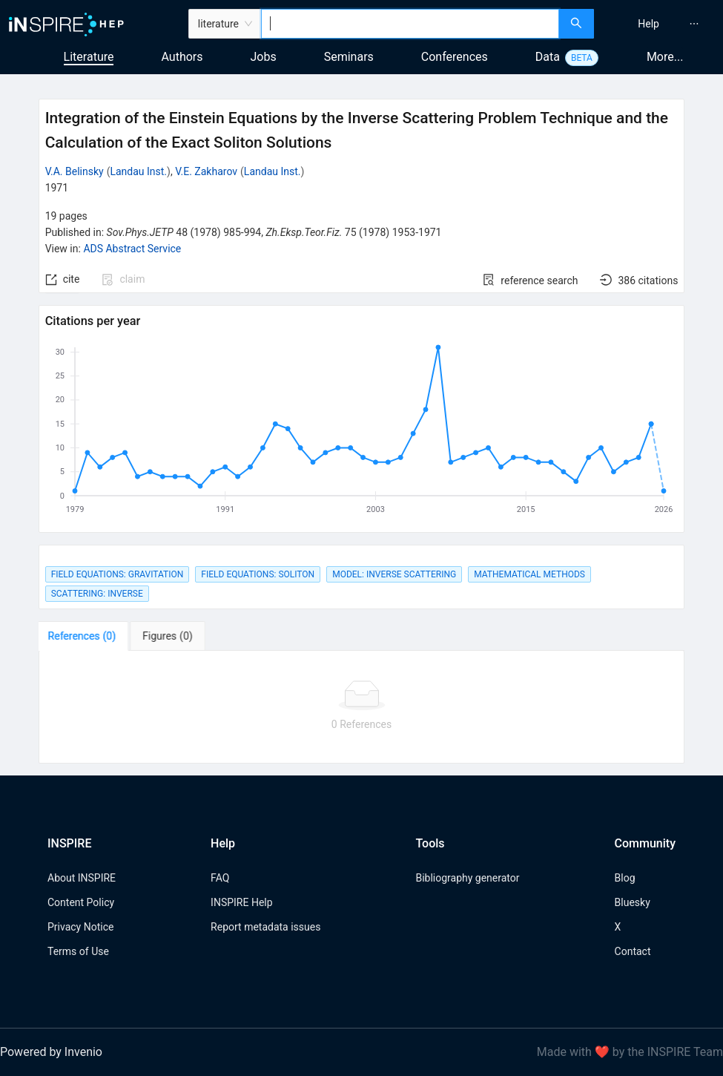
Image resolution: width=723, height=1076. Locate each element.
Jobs (264, 57)
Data (547, 57)
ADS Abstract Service (132, 249)
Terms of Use (78, 951)
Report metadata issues (265, 927)
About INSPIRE (81, 878)
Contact (633, 951)
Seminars (349, 57)
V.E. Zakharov (206, 171)
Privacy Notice (80, 927)
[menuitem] (648, 23)
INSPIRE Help (241, 902)
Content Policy (80, 902)
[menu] (660, 23)
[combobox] (410, 24)
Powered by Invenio (51, 1052)
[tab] (85, 636)
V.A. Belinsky (74, 171)
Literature (89, 57)
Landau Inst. (138, 171)
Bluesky (632, 902)
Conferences (454, 57)
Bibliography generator (467, 878)
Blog (625, 878)
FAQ (220, 878)
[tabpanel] (362, 707)
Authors (181, 57)
